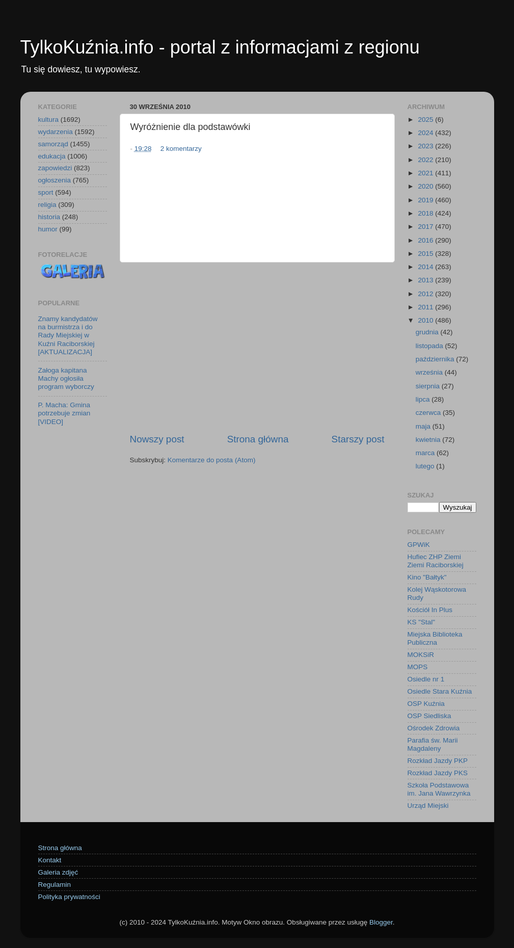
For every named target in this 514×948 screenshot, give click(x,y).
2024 (426, 133)
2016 (426, 240)
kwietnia (429, 439)
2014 (426, 267)
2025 (426, 119)
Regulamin (54, 884)
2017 (426, 226)
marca (426, 453)
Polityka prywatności (69, 897)
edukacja (52, 156)
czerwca (429, 412)
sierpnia (429, 386)
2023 (426, 146)
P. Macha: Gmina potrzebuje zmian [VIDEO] (64, 413)
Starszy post (358, 439)
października (436, 359)
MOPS (418, 667)
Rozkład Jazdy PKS (438, 773)
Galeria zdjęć (58, 872)
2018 (426, 213)
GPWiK (419, 544)
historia (49, 217)
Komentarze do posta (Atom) (212, 460)
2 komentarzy (181, 148)
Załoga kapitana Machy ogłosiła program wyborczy (66, 378)
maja (424, 426)
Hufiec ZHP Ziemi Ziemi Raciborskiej (436, 561)
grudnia (428, 332)
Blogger (381, 922)
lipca (424, 399)
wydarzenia (55, 132)
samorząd (53, 144)
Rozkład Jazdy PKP (438, 761)
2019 (426, 200)
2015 (426, 253)
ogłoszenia (54, 180)
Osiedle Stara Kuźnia (440, 691)
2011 (426, 307)
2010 (426, 320)
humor (48, 229)
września (430, 372)
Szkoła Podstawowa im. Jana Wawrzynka (439, 789)
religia (47, 204)
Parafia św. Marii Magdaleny (433, 744)
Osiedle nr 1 (426, 679)
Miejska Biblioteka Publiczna (435, 638)
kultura (48, 119)
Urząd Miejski (428, 805)
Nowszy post (157, 439)
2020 (426, 186)
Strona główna (258, 439)
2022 (426, 160)
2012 (426, 294)
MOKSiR (421, 655)
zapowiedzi (55, 168)
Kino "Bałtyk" (427, 577)
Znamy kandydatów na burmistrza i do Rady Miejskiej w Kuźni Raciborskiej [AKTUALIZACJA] (68, 335)
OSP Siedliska (429, 716)
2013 (426, 280)
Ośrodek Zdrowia (434, 728)
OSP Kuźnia (426, 703)
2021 (426, 173)
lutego (426, 466)
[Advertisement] (257, 347)
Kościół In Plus (430, 610)
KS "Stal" (422, 622)
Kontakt (50, 860)
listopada (430, 346)
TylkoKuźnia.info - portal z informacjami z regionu (220, 47)
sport (45, 192)
